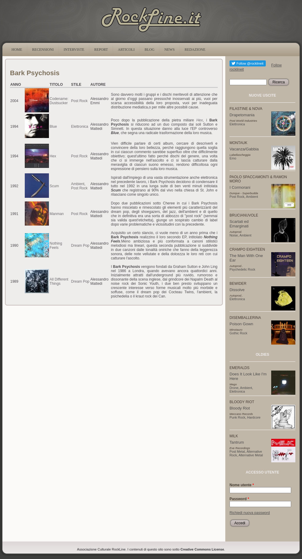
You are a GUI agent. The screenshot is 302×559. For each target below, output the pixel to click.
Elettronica (79, 126)
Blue (53, 126)
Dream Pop (80, 245)
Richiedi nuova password (250, 513)
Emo (233, 158)
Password (239, 499)
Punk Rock (237, 417)
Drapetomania (242, 115)
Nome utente (242, 485)
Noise (234, 235)
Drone (234, 388)
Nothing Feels (56, 245)
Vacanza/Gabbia (244, 149)
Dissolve (237, 290)
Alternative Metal (251, 455)
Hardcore (253, 417)
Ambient (77, 184)
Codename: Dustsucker (59, 101)
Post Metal (237, 451)
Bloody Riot (240, 408)
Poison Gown (241, 324)
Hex (53, 156)
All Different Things (59, 281)
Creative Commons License (202, 549)
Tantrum (237, 442)
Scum (54, 186)
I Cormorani (240, 187)
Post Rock (79, 101)
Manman (57, 214)
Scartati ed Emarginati (239, 223)
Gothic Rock (238, 333)
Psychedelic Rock (242, 269)
